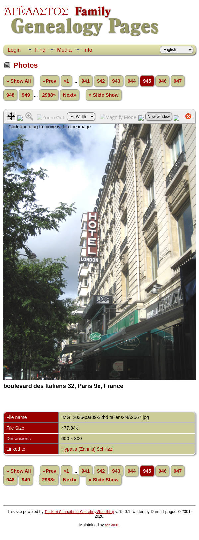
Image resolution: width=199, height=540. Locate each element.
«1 (66, 81)
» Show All (18, 81)
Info (87, 50)
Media (64, 50)
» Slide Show (103, 95)
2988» (49, 95)
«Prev (49, 81)
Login (14, 50)
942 (101, 81)
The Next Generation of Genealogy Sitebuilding (79, 512)
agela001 (112, 525)
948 (10, 95)
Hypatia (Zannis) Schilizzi (87, 449)
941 (86, 81)
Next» (69, 95)
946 (162, 81)
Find (40, 50)
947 (178, 81)
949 (26, 95)
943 (116, 81)
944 (132, 81)
